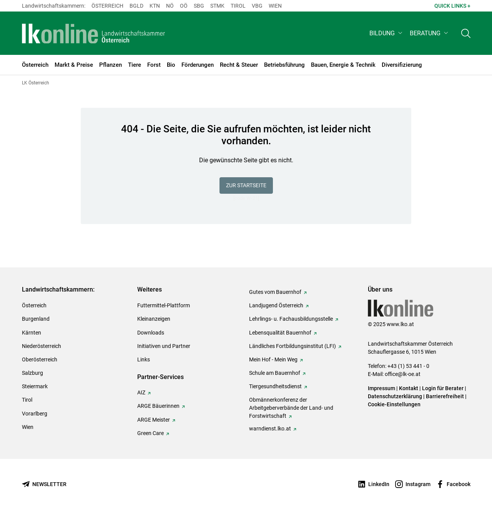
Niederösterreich (41, 346)
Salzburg (32, 373)
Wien (275, 6)
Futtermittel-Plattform (163, 305)
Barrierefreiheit (445, 396)
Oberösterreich (39, 359)
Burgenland (36, 319)
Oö (184, 6)
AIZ (141, 392)
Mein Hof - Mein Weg (273, 359)
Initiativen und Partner (163, 346)
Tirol (238, 6)
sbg (199, 6)
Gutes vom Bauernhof (275, 292)
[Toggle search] (465, 33)
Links (143, 359)
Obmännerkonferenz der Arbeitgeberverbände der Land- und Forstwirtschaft (291, 408)
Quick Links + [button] (452, 6)
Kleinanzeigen (153, 319)
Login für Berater (443, 388)
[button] (386, 33)
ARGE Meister (153, 420)
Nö (170, 6)
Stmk (217, 6)
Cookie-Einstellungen (394, 404)
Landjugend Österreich (276, 305)
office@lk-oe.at (403, 374)
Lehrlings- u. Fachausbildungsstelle (291, 319)
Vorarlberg (34, 413)
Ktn (155, 6)
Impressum (381, 388)
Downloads (150, 333)
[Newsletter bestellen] (44, 484)
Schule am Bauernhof (274, 373)
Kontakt (408, 388)
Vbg (257, 6)
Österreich (107, 6)
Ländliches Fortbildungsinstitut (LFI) (292, 346)
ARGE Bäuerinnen (158, 406)
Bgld (136, 6)
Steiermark (35, 386)
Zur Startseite (246, 185)
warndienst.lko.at (270, 428)
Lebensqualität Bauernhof (280, 333)
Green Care (150, 433)
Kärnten (31, 333)
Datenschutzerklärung (395, 396)
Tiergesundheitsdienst (275, 386)
